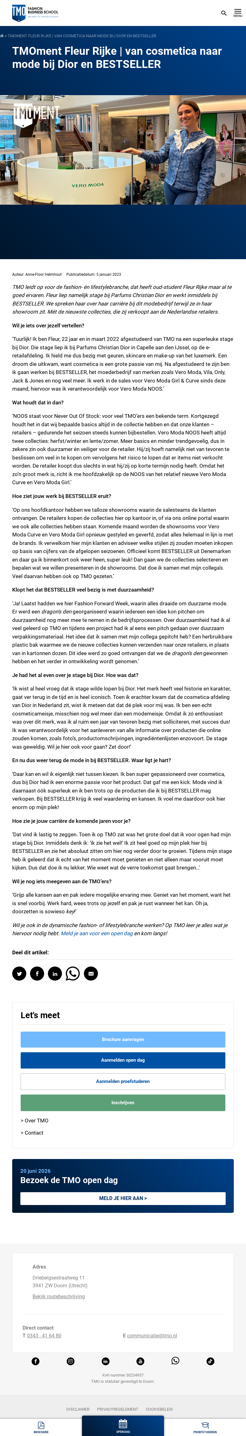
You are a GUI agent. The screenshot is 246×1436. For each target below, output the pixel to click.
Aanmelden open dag (123, 1060)
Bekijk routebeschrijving (59, 1297)
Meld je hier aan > (123, 1198)
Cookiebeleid (159, 1409)
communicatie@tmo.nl (152, 1336)
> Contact (32, 1133)
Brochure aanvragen (123, 1039)
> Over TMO (35, 1120)
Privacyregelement (117, 1409)
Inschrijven (122, 1102)
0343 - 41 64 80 (44, 1336)
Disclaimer (78, 1409)
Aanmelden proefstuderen (123, 1081)
